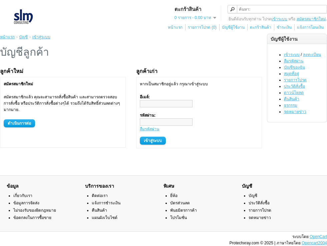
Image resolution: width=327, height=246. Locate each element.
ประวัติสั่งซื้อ (294, 86)
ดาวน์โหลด (294, 92)
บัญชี (23, 37)
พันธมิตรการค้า (183, 210)
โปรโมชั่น (178, 217)
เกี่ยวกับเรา (22, 195)
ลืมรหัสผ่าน (293, 61)
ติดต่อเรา (100, 195)
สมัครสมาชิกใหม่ (311, 19)
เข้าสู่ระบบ (41, 37)
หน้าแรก (175, 27)
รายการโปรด (295, 80)
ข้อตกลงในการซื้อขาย (32, 217)
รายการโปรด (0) (202, 27)
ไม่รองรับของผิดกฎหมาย (34, 210)
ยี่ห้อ (174, 195)
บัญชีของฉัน (294, 67)
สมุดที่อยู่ (291, 73)
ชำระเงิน (284, 27)
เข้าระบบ (279, 19)
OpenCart (318, 236)
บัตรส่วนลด (180, 203)
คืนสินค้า (291, 99)
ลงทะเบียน (312, 54)
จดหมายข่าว (295, 111)
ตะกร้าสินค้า (260, 27)
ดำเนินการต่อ (19, 123)
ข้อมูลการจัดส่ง (26, 203)
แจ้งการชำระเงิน (106, 203)
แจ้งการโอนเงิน (310, 27)
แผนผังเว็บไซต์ (104, 217)
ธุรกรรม (290, 105)
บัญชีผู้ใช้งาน (233, 27)
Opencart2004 (314, 243)
